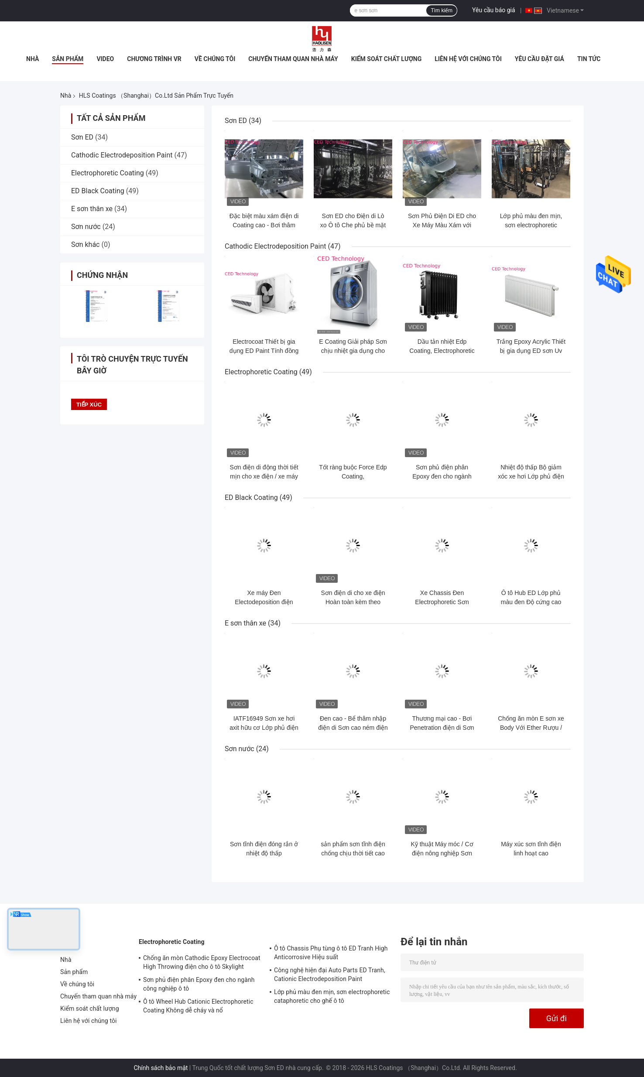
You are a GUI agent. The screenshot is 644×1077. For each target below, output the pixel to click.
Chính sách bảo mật (161, 1067)
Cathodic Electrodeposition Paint (122, 155)
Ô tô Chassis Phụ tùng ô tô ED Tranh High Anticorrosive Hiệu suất (331, 953)
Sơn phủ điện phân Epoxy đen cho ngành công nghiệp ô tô (441, 476)
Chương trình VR (154, 58)
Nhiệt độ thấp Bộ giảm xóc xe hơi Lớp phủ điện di (531, 476)
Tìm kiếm (441, 10)
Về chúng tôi (215, 58)
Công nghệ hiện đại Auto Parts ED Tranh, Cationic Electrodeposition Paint (329, 974)
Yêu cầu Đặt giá (539, 58)
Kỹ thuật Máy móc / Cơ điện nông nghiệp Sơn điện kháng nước (442, 853)
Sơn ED (82, 137)
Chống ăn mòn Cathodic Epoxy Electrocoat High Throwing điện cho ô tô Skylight (201, 962)
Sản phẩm (67, 58)
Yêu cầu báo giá (493, 10)
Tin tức (589, 58)
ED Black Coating (97, 191)
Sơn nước (86, 226)
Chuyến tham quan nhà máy (293, 58)
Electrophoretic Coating (107, 173)
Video (105, 58)
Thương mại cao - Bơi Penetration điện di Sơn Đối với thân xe (442, 727)
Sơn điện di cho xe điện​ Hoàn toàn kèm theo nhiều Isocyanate (353, 602)
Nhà (32, 58)
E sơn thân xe (92, 209)
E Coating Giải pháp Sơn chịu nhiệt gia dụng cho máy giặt (353, 350)
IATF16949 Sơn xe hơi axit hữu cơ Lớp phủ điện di (264, 727)
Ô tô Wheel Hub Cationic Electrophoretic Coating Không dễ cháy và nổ (198, 1006)
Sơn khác (85, 244)
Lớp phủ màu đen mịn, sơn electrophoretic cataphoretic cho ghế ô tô (531, 225)
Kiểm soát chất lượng (386, 58)
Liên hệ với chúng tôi (468, 58)
